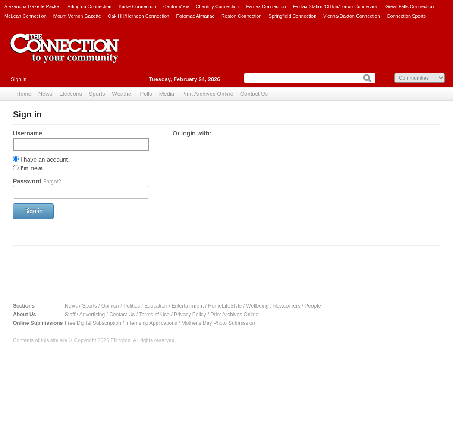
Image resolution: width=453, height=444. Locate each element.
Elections (70, 94)
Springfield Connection (293, 16)
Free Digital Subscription (93, 323)
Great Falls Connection (409, 6)
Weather (122, 94)
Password (37, 181)
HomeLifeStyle (225, 306)
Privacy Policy (190, 315)
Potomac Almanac (195, 16)
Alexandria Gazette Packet (32, 6)
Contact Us (254, 94)
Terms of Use (154, 315)
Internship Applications (151, 323)
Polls (146, 94)
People (313, 306)
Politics (131, 306)
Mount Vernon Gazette (77, 16)
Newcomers (286, 306)
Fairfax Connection (266, 6)
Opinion (110, 306)
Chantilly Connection (217, 6)
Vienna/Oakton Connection (351, 16)
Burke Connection (137, 6)
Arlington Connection (89, 6)
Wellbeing (257, 306)
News (45, 94)
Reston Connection (241, 16)
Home (23, 94)
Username (27, 133)
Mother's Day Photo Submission (218, 323)
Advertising (92, 315)
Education (155, 306)
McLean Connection (25, 16)
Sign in (19, 79)
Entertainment (188, 306)
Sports (97, 94)
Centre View (176, 6)
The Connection (64, 55)
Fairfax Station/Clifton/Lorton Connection (335, 6)
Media (166, 94)
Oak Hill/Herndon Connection (138, 16)
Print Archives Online (207, 94)
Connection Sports (406, 16)
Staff (70, 315)
